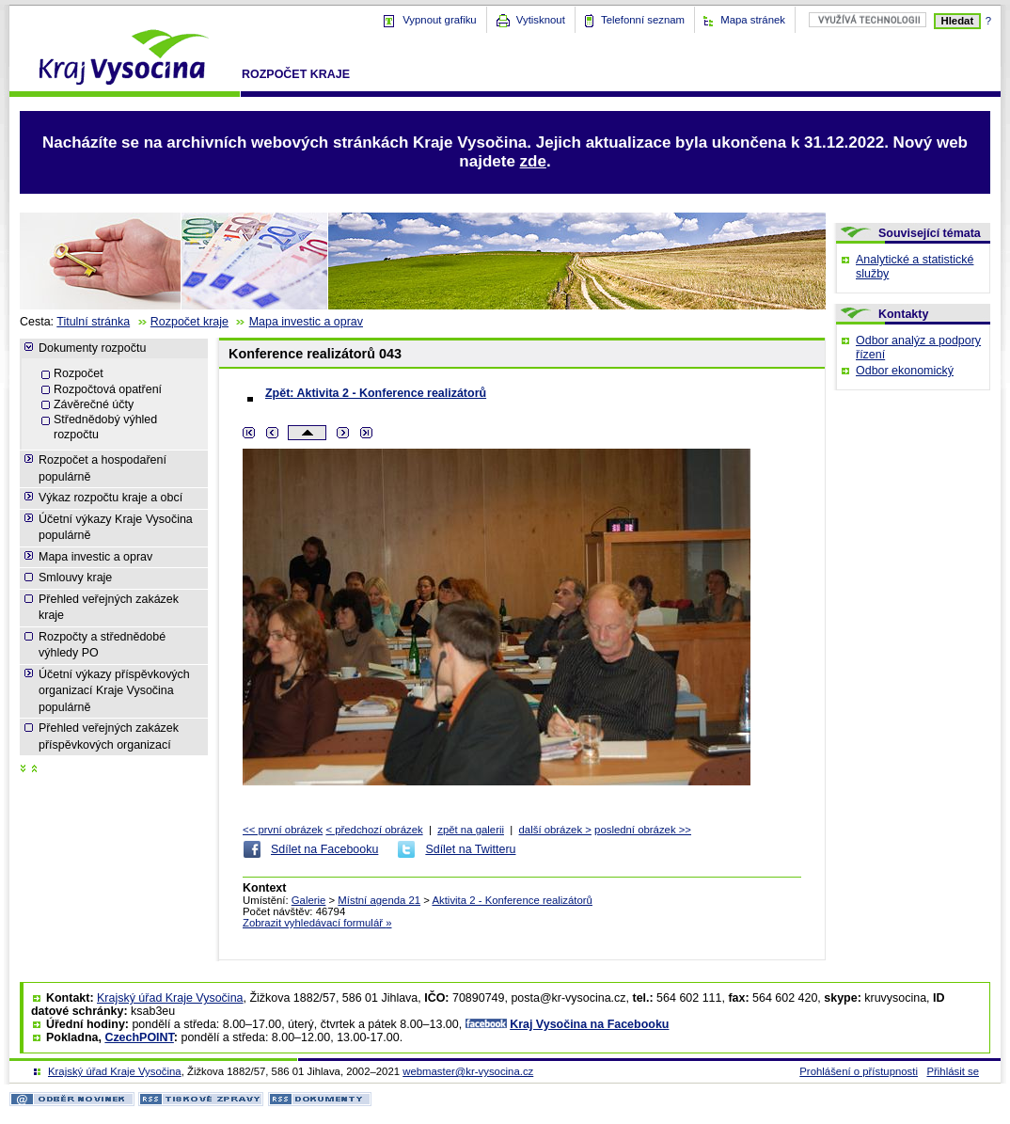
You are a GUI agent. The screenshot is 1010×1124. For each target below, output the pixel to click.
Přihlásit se (952, 1071)
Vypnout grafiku (439, 19)
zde (533, 161)
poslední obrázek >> (642, 829)
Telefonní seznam (643, 19)
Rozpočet (78, 373)
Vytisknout (540, 19)
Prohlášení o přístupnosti (858, 1071)
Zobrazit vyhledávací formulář (317, 922)
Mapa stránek (752, 19)
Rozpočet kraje (296, 74)
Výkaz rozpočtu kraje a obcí (110, 497)
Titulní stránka (93, 321)
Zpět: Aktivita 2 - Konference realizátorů (375, 393)
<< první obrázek (283, 829)
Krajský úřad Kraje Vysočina (170, 998)
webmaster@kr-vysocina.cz (467, 1071)
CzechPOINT (138, 1037)
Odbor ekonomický (905, 370)
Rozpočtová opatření (108, 389)
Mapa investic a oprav (306, 321)
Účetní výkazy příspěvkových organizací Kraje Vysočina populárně (114, 691)
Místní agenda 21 (379, 900)
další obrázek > (555, 829)
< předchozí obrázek (373, 829)
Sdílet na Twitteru (470, 849)
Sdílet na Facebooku (324, 849)
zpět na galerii (470, 829)
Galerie (309, 900)
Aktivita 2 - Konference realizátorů (512, 900)
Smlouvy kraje (75, 577)
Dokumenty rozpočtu (92, 348)
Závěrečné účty (94, 404)
